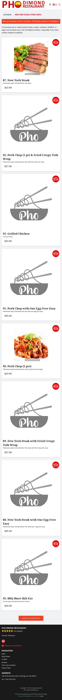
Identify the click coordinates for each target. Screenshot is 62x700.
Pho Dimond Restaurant (14, 628)
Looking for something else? (31, 618)
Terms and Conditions (9, 665)
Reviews (4, 662)
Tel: (8, 679)
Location (4, 659)
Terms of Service (35, 696)
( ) (54, 4)
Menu (3, 654)
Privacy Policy (6, 668)
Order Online (6, 656)
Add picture (56, 42)
